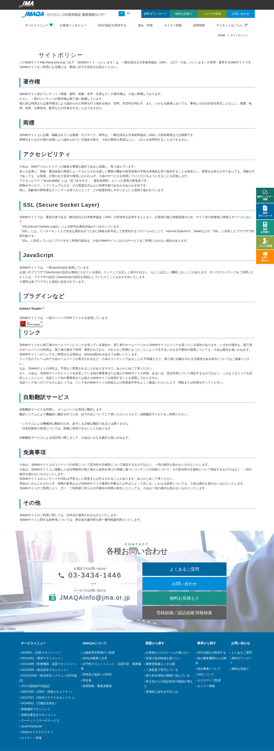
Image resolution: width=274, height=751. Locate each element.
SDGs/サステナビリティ (37, 732)
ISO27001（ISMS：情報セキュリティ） (47, 691)
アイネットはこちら (229, 25)
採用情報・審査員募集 (97, 686)
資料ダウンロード (265, 211)
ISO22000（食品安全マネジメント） (45, 669)
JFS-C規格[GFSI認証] (35, 686)
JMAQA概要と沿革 (94, 658)
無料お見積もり (184, 598)
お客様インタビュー (73, 25)
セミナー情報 (173, 25)
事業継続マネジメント (35, 709)
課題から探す (153, 643)
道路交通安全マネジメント (38, 714)
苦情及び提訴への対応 (97, 674)
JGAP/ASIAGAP (31, 726)
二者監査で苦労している (162, 669)
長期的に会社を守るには (162, 691)
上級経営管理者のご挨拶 (98, 652)
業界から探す (205, 643)
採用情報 (199, 25)
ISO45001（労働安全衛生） (39, 703)
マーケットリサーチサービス (40, 720)
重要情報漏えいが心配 (160, 664)
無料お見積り (240, 668)
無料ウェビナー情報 (265, 195)
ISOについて (205, 674)
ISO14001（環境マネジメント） (42, 658)
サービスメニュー (32, 643)
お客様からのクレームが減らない (168, 652)
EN (128, 13)
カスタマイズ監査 (209, 680)
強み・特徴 (145, 25)
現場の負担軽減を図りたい (163, 658)
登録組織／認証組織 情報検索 (184, 612)
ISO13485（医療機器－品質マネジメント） (49, 664)
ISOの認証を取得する (112, 25)
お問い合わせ (184, 583)
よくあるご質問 (184, 569)
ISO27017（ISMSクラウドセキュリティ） (49, 697)
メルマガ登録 (265, 242)
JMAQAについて (93, 643)
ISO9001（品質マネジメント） (41, 652)
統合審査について (209, 668)
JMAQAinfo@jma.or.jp (90, 606)
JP (121, 13)
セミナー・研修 (31, 737)
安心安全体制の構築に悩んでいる (168, 675)
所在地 (86, 680)
